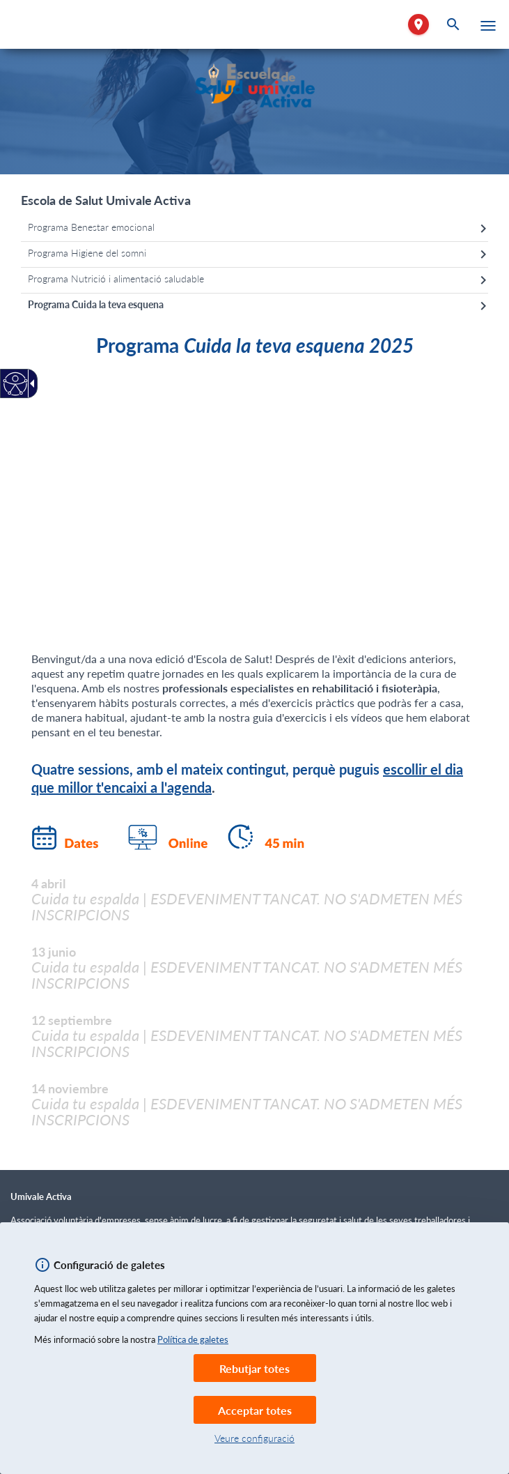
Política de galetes (192, 1340)
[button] (488, 26)
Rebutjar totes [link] (254, 1368)
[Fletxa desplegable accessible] (30, 383)
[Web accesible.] (16, 384)
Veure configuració (254, 1438)
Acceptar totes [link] (255, 1410)
